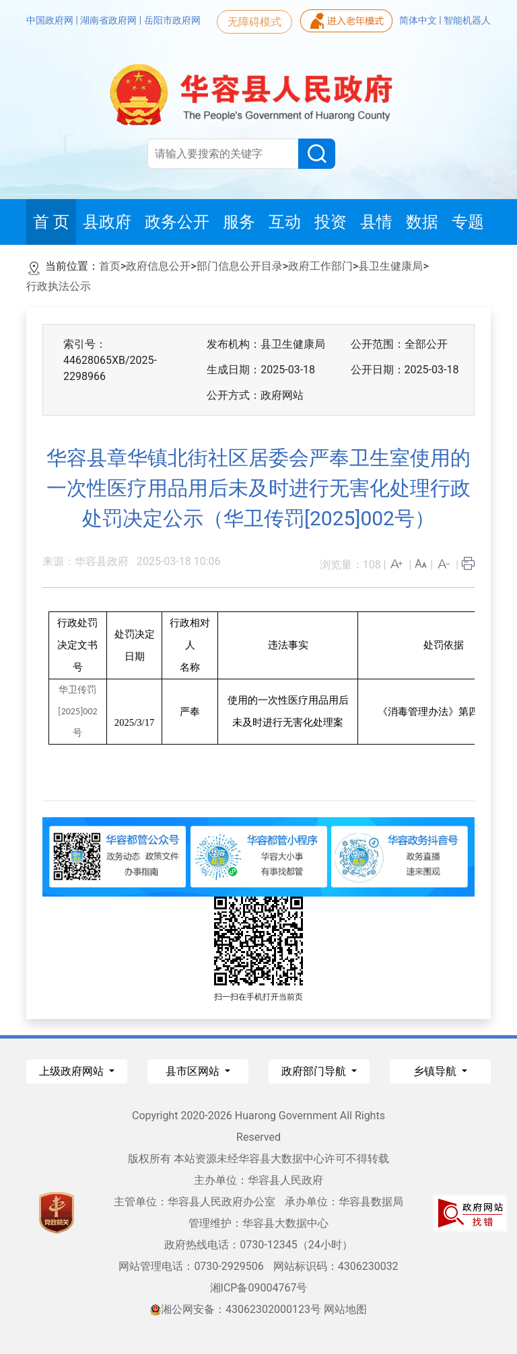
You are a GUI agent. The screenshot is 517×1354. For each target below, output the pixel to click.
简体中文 (419, 20)
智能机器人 (467, 20)
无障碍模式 (254, 21)
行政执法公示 (58, 286)
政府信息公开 (158, 266)
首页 (109, 266)
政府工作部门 (320, 266)
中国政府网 (50, 20)
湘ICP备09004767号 (259, 1287)
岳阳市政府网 (172, 20)
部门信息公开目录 (240, 266)
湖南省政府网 (109, 20)
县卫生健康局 (390, 266)
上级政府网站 (72, 1071)
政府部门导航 (315, 1071)
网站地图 (345, 1309)
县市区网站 (194, 1071)
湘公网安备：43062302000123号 (235, 1309)
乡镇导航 (436, 1071)
